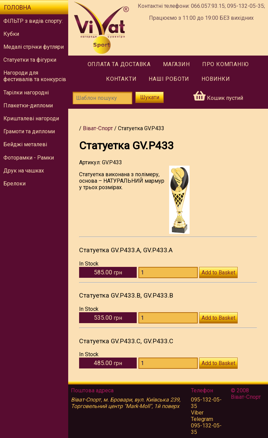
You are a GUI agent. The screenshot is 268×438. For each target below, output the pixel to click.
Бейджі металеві (25, 144)
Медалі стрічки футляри (33, 47)
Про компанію (225, 64)
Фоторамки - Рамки (28, 157)
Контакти (121, 79)
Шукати (149, 97)
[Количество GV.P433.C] (168, 363)
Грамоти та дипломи (29, 131)
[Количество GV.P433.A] (168, 272)
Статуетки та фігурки (29, 60)
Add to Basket (218, 272)
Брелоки (14, 183)
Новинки (216, 79)
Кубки (11, 34)
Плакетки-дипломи (28, 105)
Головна (17, 7)
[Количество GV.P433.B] (168, 317)
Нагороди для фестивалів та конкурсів (34, 76)
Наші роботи (169, 79)
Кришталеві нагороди (31, 118)
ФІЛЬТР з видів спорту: (33, 21)
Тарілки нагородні (26, 92)
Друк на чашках (23, 170)
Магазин (176, 64)
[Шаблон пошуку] (102, 98)
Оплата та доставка (119, 64)
